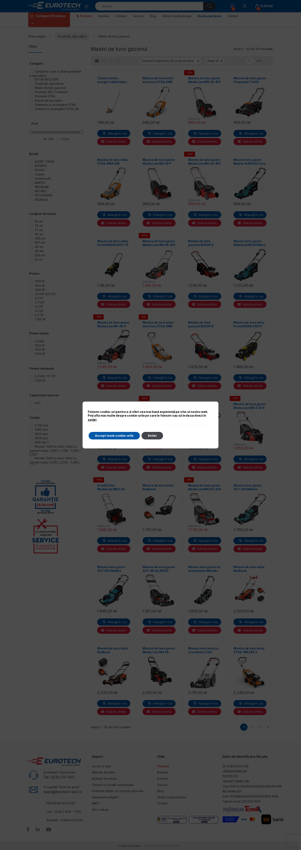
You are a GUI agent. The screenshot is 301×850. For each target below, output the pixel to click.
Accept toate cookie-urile (114, 435)
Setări (152, 435)
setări (92, 419)
